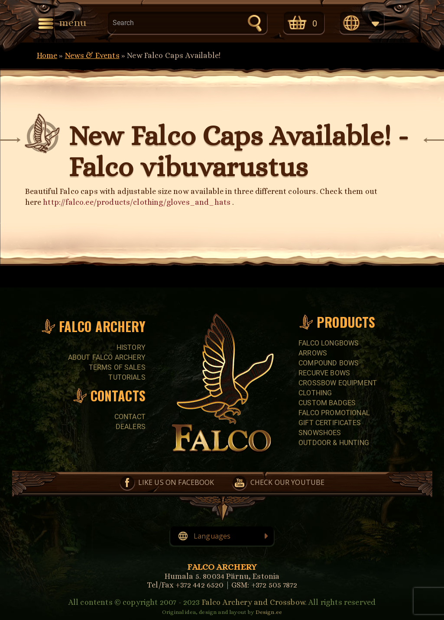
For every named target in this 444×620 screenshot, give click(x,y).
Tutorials (126, 377)
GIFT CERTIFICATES (329, 423)
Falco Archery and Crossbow (253, 602)
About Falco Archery (107, 357)
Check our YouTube (287, 482)
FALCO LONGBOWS (328, 343)
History (131, 347)
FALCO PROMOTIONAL (334, 413)
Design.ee (269, 612)
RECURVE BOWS (324, 373)
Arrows (312, 353)
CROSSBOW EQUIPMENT (337, 383)
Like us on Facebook (176, 482)
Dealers (131, 427)
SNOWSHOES (319, 433)
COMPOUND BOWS (328, 363)
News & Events (92, 55)
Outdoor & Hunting (333, 443)
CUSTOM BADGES (327, 403)
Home (47, 55)
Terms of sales (117, 367)
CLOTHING (315, 393)
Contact (130, 417)
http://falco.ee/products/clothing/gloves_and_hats (136, 202)
